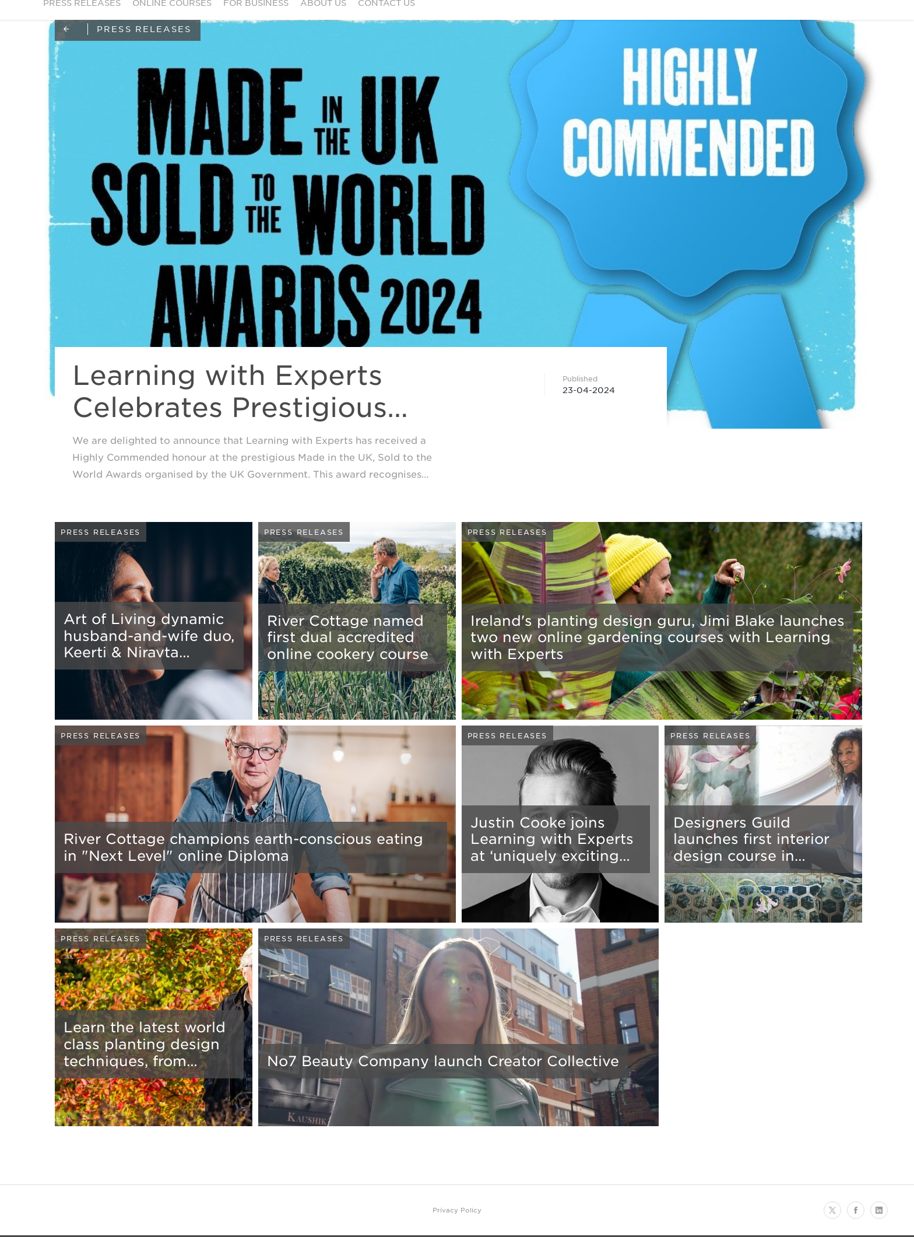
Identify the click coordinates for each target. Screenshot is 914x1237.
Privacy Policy (457, 1210)
